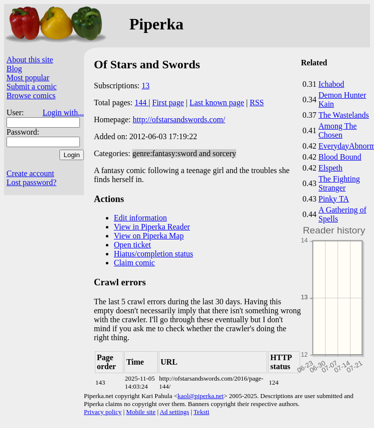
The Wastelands (344, 115)
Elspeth (331, 168)
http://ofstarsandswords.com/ (179, 119)
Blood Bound (340, 157)
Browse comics (30, 95)
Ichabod (332, 84)
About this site (29, 59)
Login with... (63, 112)
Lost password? (31, 182)
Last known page (216, 102)
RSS (257, 102)
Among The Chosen (338, 130)
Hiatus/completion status (153, 253)
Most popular (27, 77)
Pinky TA (334, 199)
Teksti (202, 412)
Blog (14, 68)
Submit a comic (31, 86)
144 (142, 102)
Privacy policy (102, 412)
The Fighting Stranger (339, 183)
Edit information (140, 218)
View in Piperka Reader (152, 226)
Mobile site (141, 412)
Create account (30, 173)
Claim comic (134, 262)
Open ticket (132, 244)
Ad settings (174, 412)
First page (168, 102)
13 (146, 85)
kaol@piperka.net (200, 396)
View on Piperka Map (149, 235)
